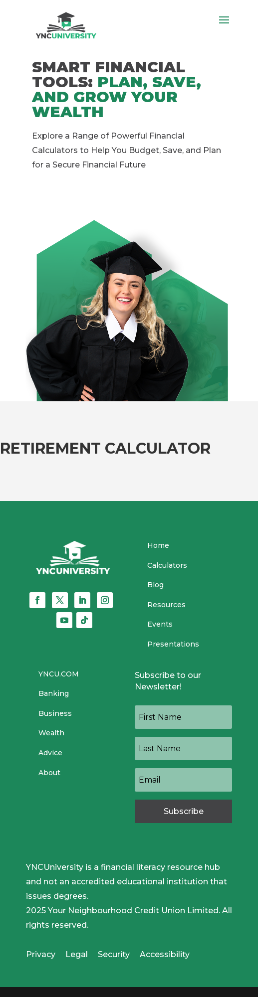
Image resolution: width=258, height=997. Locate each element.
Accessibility (165, 954)
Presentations (173, 644)
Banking (53, 693)
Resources (166, 604)
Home (158, 545)
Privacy (40, 954)
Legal (76, 954)
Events (160, 624)
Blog (155, 584)
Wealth (51, 732)
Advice (50, 752)
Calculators (167, 565)
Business (55, 713)
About (49, 772)
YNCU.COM (58, 673)
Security (114, 954)
